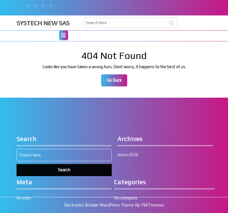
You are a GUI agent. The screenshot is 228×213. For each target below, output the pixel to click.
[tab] (63, 36)
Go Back (117, 81)
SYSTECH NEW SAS (43, 23)
